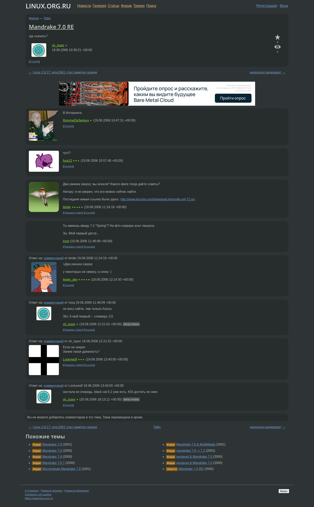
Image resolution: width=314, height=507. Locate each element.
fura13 (67, 160)
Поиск (151, 6)
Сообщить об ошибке (38, 494)
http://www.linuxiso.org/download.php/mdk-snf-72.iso (158, 199)
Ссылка (34, 61)
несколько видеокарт (265, 72)
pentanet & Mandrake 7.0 (194, 456)
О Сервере (31, 490)
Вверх (284, 491)
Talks (47, 18)
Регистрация (266, 6)
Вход (284, 6)
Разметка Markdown (76, 490)
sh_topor (58, 45)
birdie (67, 207)
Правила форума (51, 490)
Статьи (113, 6)
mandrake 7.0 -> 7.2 (190, 450)
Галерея (99, 6)
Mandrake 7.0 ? (53, 463)
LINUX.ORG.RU (48, 6)
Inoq (66, 241)
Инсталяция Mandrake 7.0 (61, 469)
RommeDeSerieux (76, 120)
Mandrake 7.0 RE (51, 26)
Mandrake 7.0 (52, 444)
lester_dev (70, 279)
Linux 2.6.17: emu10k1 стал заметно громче (65, 72)
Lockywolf (70, 359)
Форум (126, 6)
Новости (84, 6)
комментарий (54, 258)
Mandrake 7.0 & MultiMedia (195, 444)
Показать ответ (73, 212)
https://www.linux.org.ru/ (39, 498)
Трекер (139, 6)
